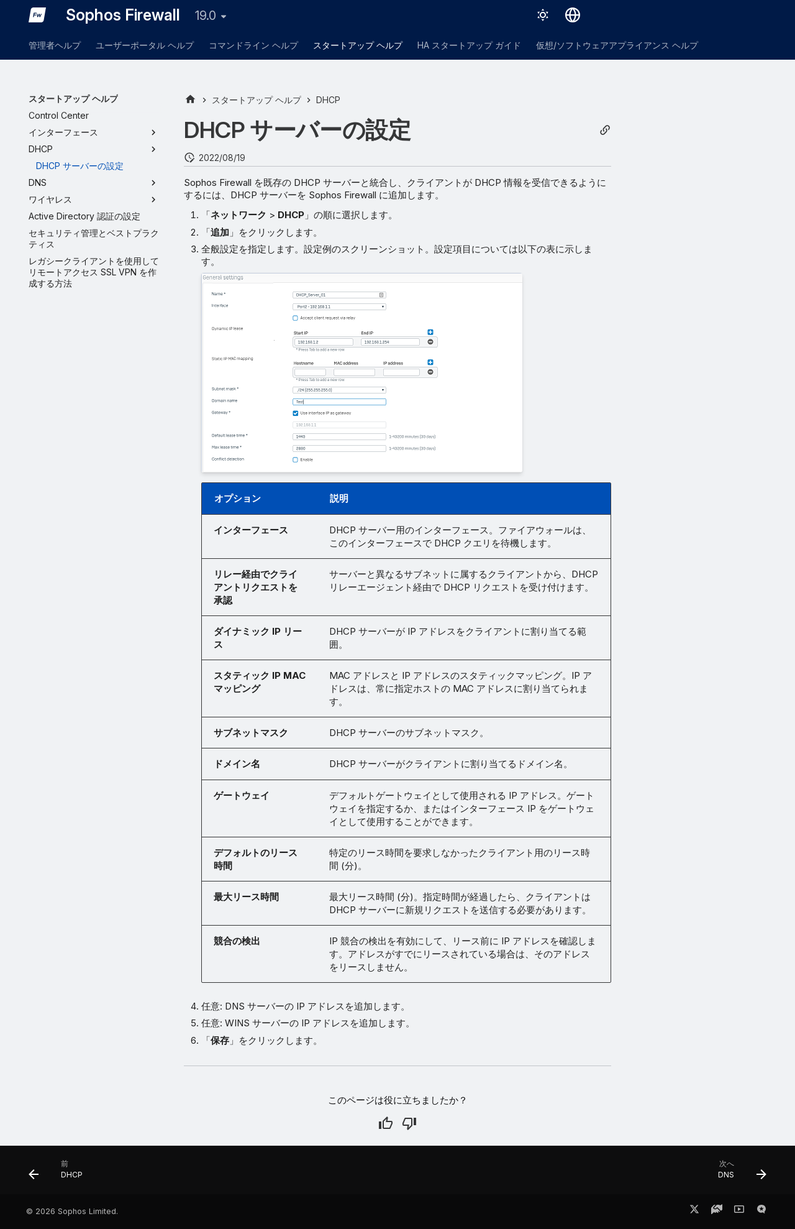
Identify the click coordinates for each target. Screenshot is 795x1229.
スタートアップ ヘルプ (357, 45)
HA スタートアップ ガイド (469, 45)
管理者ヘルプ (55, 45)
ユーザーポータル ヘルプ (145, 45)
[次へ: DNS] (737, 1173)
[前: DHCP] (60, 1173)
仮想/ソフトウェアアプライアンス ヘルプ (617, 45)
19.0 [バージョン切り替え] (205, 15)
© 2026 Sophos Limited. (72, 1211)
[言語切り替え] (572, 14)
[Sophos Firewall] (37, 14)
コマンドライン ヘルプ (253, 45)
